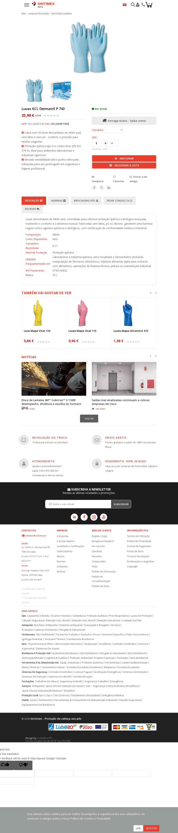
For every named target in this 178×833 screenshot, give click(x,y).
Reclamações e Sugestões (140, 561)
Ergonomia (28, 648)
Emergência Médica (113, 695)
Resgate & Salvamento (72, 630)
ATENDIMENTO (43, 461)
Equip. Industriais (70, 662)
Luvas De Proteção (141, 616)
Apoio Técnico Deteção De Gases (65, 686)
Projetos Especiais (104, 658)
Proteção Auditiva (97, 616)
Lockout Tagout (83, 672)
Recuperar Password (103, 541)
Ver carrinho (98, 546)
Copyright (132, 566)
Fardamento (28, 634)
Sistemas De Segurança (34, 672)
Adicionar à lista (124, 165)
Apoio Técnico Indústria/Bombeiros (42, 690)
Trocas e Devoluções (138, 556)
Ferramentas (112, 662)
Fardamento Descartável (85, 695)
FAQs (94, 566)
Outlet (25, 700)
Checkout (97, 551)
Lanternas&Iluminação (135, 662)
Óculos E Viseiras (61, 616)
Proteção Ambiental (81, 658)
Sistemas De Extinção (34, 676)
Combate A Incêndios (124, 644)
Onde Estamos (64, 551)
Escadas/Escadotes (128, 667)
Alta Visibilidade (45, 634)
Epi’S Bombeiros (139, 658)
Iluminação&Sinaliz (32, 658)
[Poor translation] (23, 765)
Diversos (143, 644)
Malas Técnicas (30, 667)
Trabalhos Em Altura (46, 681)
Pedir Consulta (119, 200)
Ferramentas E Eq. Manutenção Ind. (40, 662)
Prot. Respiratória (119, 616)
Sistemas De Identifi (59, 676)
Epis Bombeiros (89, 653)
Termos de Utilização (138, 536)
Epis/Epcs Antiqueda (45, 625)
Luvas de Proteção (38, 13)
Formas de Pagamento (139, 546)
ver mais (30, 408)
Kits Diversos (62, 695)
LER (138, 828)
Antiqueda (27, 625)
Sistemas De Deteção (135, 672)
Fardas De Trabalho (67, 634)
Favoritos (97, 556)
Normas (58, 200)
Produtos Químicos (92, 662)
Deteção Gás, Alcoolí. (58, 620)
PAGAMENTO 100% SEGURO (125, 461)
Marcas (60, 556)
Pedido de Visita (100, 586)
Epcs (24, 644)
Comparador (99, 561)
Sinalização (90, 644)
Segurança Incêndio (71, 681)
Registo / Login (99, 536)
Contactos (62, 566)
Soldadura (79, 616)
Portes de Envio (135, 551)
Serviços (115, 625)
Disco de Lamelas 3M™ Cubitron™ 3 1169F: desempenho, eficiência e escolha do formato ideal (51, 403)
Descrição (34, 200)
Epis (24, 616)
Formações (28, 681)
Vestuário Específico (113, 634)
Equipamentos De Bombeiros (38, 705)
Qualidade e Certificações (70, 546)
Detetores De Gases (47, 648)
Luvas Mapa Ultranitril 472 (131, 331)
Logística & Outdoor (57, 658)
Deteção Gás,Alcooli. (108, 620)
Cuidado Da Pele (132, 620)
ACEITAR (151, 828)
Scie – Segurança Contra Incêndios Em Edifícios (112, 686)
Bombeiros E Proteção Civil (36, 653)
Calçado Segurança (33, 620)
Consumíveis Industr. (53, 667)
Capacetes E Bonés (38, 616)
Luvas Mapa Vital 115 (82, 331)
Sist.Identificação (82, 676)
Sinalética (104, 644)
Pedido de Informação (104, 571)
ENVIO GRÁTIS (116, 437)
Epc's (49, 695)
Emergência (116, 681)
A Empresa (62, 536)
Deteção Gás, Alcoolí (83, 620)
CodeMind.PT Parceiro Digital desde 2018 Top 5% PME (47, 739)
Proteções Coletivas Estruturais (40, 630)
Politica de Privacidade (139, 541)
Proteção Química (61, 13)
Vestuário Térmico (55, 639)
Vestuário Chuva (90, 634)
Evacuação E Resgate (96, 625)
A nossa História (65, 541)
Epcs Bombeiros (137, 653)
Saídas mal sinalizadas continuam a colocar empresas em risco (121, 402)
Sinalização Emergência (107, 672)
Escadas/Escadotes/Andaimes (84, 667)
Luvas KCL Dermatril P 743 (43, 108)
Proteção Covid (30, 695)
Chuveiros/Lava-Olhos (40, 644)
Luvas (33, 700)
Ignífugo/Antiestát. (32, 639)
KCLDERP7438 (60, 124)
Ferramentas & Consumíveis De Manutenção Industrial (86, 700)
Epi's (42, 695)
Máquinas (109, 667)
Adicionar (124, 158)
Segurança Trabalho (96, 681)
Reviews (32, 209)
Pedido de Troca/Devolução (101, 579)
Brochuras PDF (86, 200)
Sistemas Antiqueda (70, 625)
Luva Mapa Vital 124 (37, 331)
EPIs (24, 13)
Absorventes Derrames (68, 644)
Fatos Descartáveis (138, 634)
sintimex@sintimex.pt (35, 535)
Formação (122, 658)
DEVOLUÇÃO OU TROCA (49, 437)
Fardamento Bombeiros (80, 639)
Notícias (61, 571)
